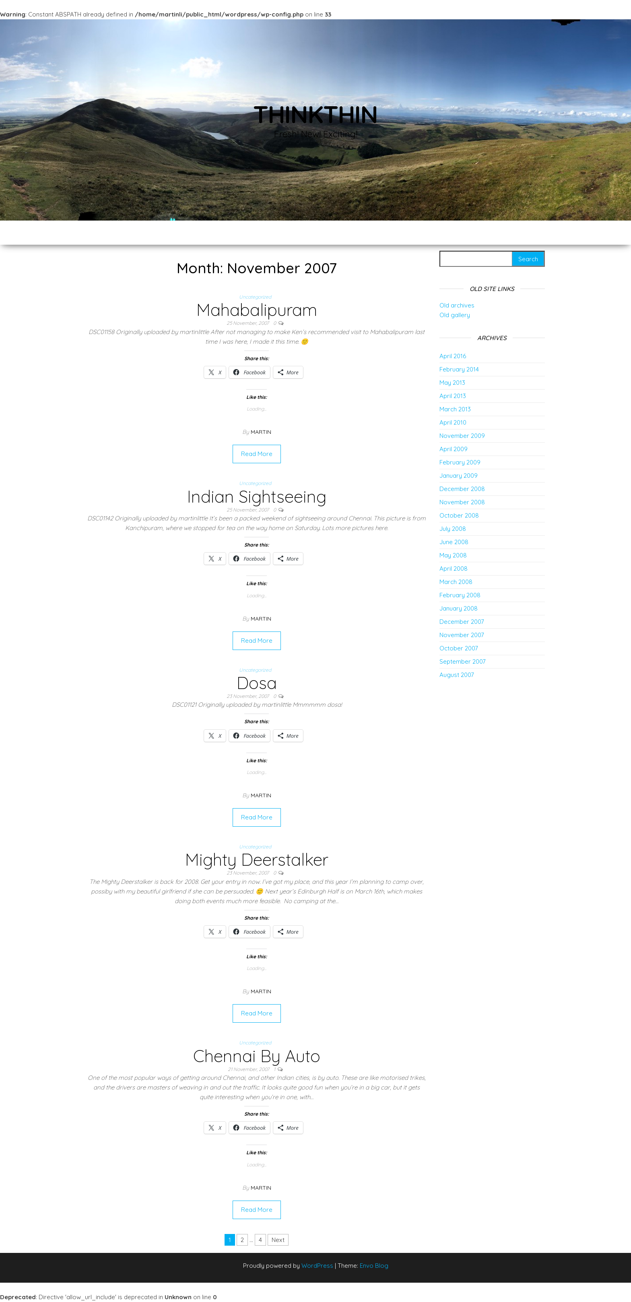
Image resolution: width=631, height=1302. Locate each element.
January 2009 (458, 475)
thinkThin (315, 114)
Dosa (257, 682)
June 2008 (453, 542)
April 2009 (453, 449)
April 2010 (452, 422)
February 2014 (459, 369)
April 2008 (453, 568)
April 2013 (452, 396)
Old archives (456, 305)
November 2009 (462, 436)
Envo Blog (374, 1265)
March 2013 (455, 409)
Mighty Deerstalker (256, 859)
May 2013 (452, 382)
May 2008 (453, 555)
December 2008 (462, 489)
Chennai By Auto (256, 1056)
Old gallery (454, 315)
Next (278, 1240)
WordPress (317, 1265)
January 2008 (458, 608)
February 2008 (459, 595)
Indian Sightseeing (256, 496)
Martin (261, 431)
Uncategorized (255, 297)
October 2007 (458, 648)
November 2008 (462, 502)
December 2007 (461, 621)
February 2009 (459, 462)
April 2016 (452, 356)
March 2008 (455, 582)
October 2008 (459, 515)
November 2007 (461, 635)
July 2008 (452, 528)
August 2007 (456, 675)
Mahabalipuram (256, 309)
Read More (256, 454)
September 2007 (462, 661)
